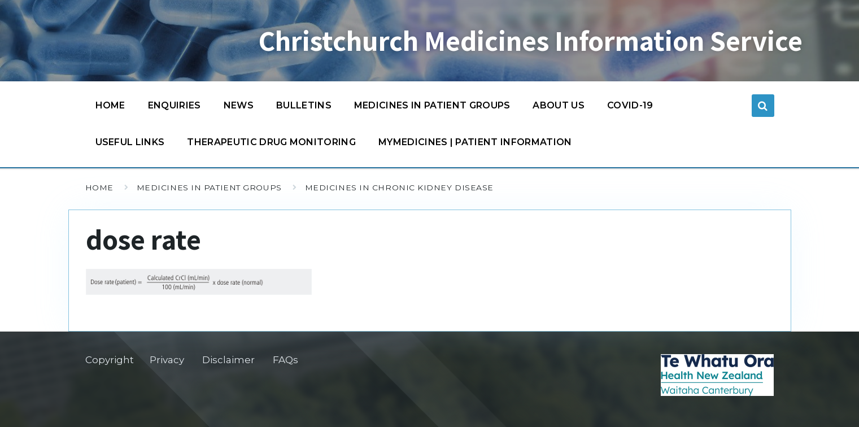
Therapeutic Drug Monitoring (271, 142)
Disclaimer (228, 359)
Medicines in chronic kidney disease (399, 187)
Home (110, 105)
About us (559, 105)
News (239, 105)
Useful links (130, 142)
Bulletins (304, 105)
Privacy (167, 359)
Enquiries (174, 105)
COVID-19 (630, 108)
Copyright (109, 359)
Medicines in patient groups (432, 108)
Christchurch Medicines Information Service (531, 41)
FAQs (285, 359)
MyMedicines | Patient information (475, 142)
